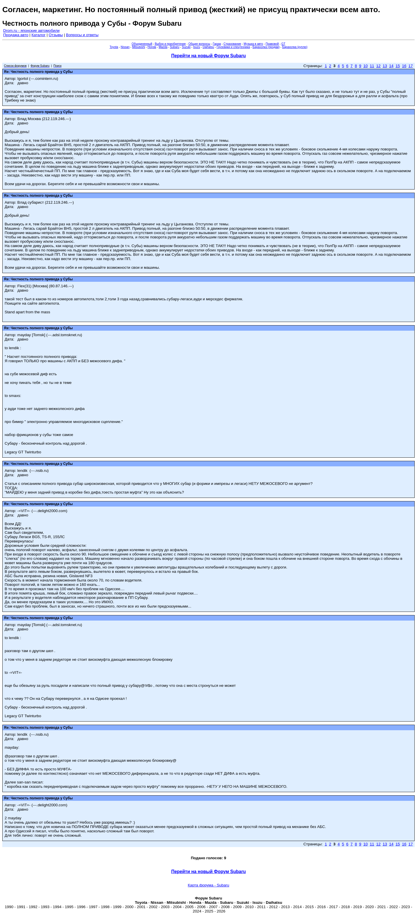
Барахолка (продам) (266, 47)
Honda (152, 47)
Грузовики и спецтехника (233, 47)
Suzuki (186, 47)
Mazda (163, 47)
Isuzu (196, 47)
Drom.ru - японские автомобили (31, 30)
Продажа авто (15, 35)
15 (398, 66)
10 (365, 66)
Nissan (125, 47)
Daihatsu (208, 47)
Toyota (113, 47)
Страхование (232, 43)
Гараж (217, 43)
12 (378, 66)
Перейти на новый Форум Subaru (208, 55)
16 (404, 66)
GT (283, 43)
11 (372, 66)
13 (385, 66)
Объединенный (142, 43)
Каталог (38, 35)
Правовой (272, 43)
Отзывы (56, 35)
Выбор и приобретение (170, 43)
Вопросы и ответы (82, 35)
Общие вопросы (199, 43)
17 (410, 66)
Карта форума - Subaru (208, 885)
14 (391, 66)
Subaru (174, 47)
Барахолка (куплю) (294, 47)
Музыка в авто (253, 43)
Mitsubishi (138, 47)
